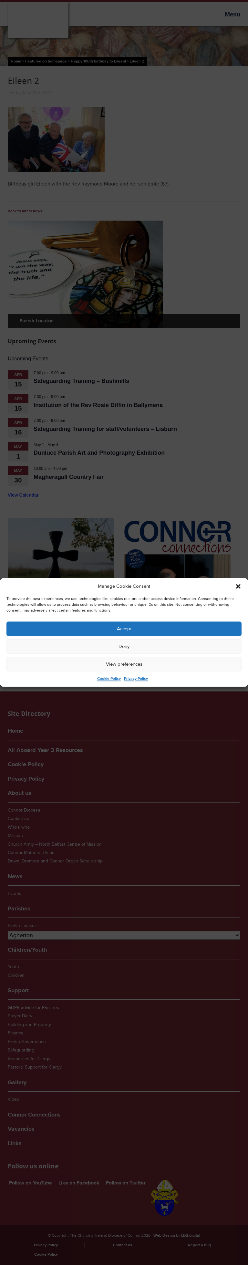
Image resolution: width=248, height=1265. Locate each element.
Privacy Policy (136, 678)
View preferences (124, 664)
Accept (124, 629)
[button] (238, 586)
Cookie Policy (109, 678)
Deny (124, 646)
